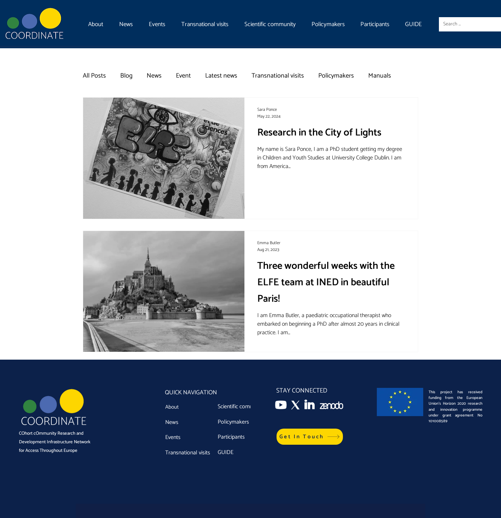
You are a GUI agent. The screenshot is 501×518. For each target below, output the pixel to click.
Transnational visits (278, 76)
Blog (126, 76)
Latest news (221, 76)
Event (183, 76)
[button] (310, 437)
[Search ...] (467, 24)
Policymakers (336, 76)
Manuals (379, 76)
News (154, 76)
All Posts (94, 76)
